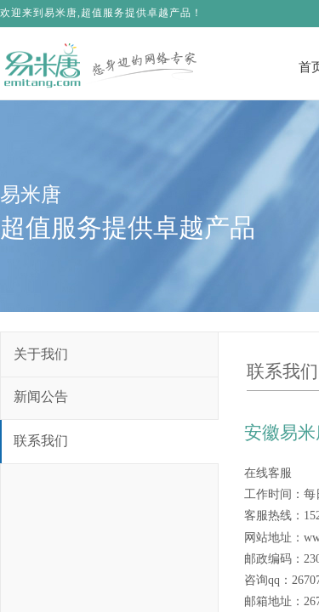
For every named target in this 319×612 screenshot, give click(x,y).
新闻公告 (41, 396)
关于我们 (41, 354)
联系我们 (41, 441)
